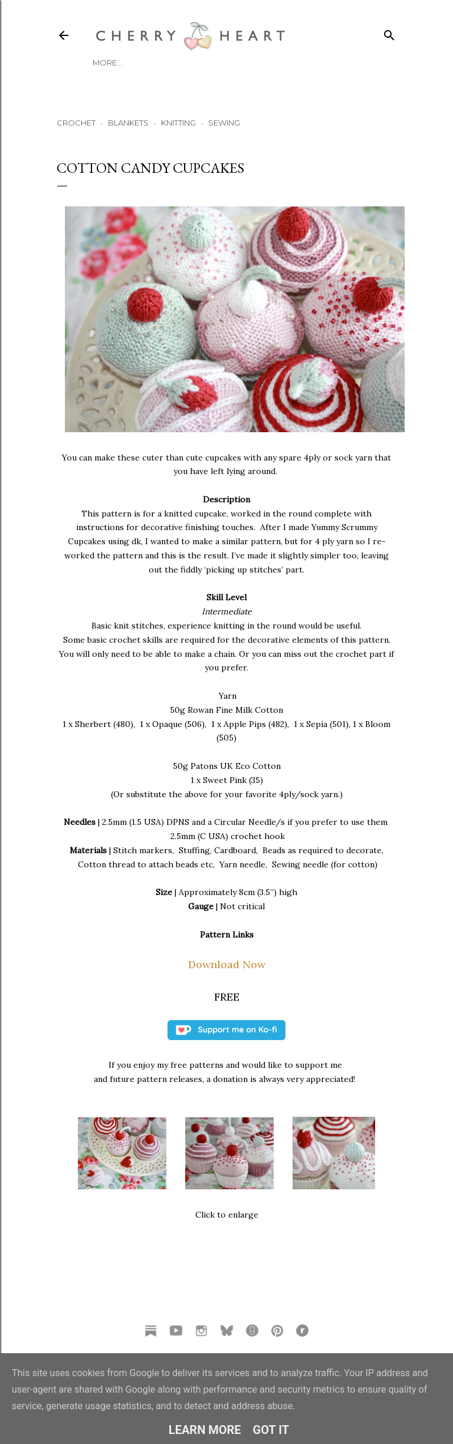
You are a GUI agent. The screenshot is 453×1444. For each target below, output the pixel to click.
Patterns (224, 62)
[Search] (389, 32)
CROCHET (76, 122)
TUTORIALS (274, 62)
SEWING (224, 122)
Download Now (226, 964)
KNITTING (178, 122)
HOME (105, 62)
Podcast (176, 62)
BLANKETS (128, 122)
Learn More (205, 1430)
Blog (137, 62)
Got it (271, 1430)
